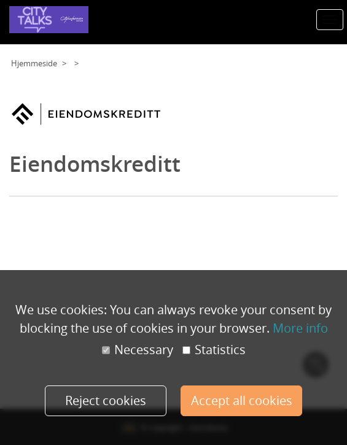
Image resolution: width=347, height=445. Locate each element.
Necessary (137, 350)
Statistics (214, 350)
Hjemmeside (34, 63)
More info (300, 328)
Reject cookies (105, 400)
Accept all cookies (241, 400)
